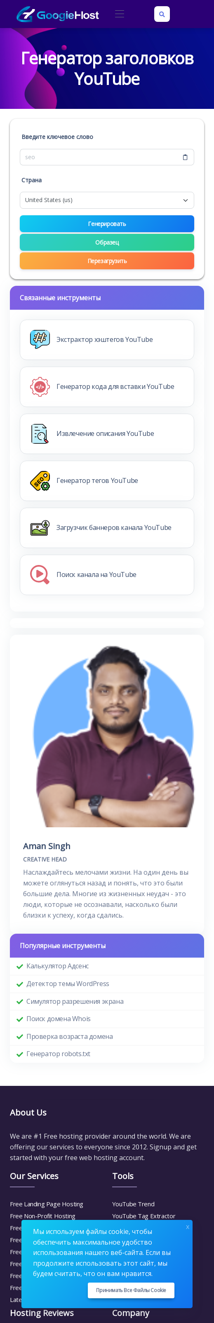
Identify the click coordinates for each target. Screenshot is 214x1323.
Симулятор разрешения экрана (74, 1001)
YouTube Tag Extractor (144, 1216)
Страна (31, 180)
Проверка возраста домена (69, 1036)
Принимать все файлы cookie (131, 1290)
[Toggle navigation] (119, 14)
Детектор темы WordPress (67, 983)
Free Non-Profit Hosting (42, 1216)
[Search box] (162, 14)
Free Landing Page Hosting (46, 1204)
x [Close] (187, 1226)
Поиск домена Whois (58, 1018)
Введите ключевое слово (57, 137)
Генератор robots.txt (58, 1053)
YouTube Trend (133, 1204)
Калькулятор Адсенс (57, 965)
